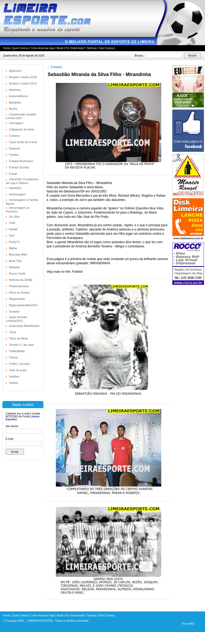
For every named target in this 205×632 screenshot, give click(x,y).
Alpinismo (15, 70)
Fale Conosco (107, 48)
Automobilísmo (18, 96)
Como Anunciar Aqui (43, 48)
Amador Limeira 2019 (23, 83)
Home (6, 48)
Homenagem (17, 194)
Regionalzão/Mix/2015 (23, 305)
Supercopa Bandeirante (24, 325)
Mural (60, 48)
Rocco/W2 (188, 623)
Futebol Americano (21, 161)
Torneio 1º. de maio (21, 344)
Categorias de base (21, 129)
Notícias (91, 48)
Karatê (13, 229)
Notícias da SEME (20, 279)
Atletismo (15, 89)
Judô (12, 222)
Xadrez (13, 382)
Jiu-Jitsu (14, 216)
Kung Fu (14, 241)
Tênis (12, 332)
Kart (11, 235)
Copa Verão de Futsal (23, 142)
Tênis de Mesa (18, 338)
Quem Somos (20, 48)
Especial (14, 148)
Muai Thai (15, 260)
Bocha (13, 108)
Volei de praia (18, 370)
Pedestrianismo (19, 286)
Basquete (15, 102)
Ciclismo (14, 135)
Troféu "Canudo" (19, 363)
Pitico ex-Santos (19, 292)
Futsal (13, 173)
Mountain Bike (18, 254)
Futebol (14, 154)
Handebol (15, 188)
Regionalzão (17, 298)
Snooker (14, 311)
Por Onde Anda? (75, 48)
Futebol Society (19, 167)
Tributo (13, 357)
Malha (13, 248)
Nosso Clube (17, 273)
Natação (14, 267)
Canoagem (16, 123)
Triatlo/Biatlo (17, 351)
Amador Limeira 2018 (23, 77)
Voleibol (14, 376)
